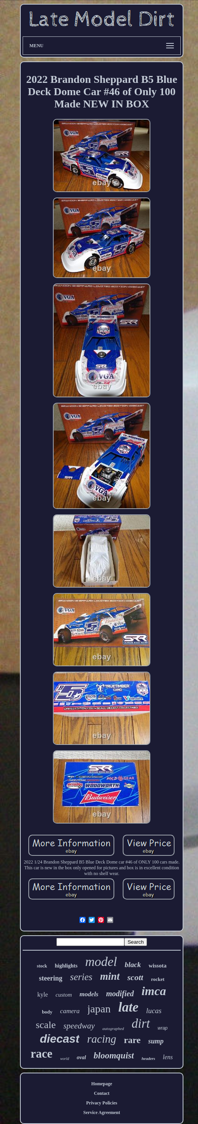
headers (148, 1058)
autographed (113, 1028)
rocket (157, 979)
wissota (157, 965)
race (42, 1053)
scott (135, 977)
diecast (59, 1038)
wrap (163, 1028)
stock (42, 966)
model (101, 961)
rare (132, 1040)
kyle (42, 994)
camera (70, 1011)
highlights (66, 966)
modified (120, 993)
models (88, 994)
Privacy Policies (101, 1103)
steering (50, 978)
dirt (141, 1023)
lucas (154, 1011)
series (81, 977)
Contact (102, 1093)
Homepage (101, 1083)
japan (99, 1009)
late (128, 1007)
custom (64, 995)
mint (110, 976)
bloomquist (114, 1055)
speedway (79, 1025)
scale (46, 1024)
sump (155, 1041)
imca (154, 991)
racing (101, 1039)
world (64, 1058)
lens (168, 1057)
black (133, 965)
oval (81, 1057)
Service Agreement (101, 1112)
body (47, 1012)
